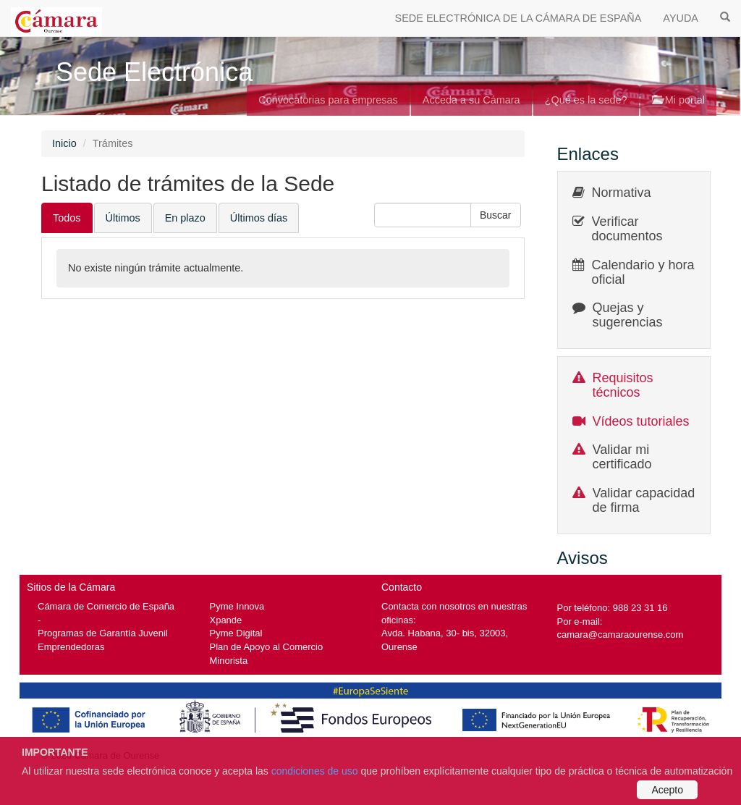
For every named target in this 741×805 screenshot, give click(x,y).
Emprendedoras (71, 646)
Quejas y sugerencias (628, 314)
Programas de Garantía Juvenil (103, 633)
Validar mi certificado (622, 456)
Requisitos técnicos (623, 385)
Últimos (123, 218)
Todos (67, 218)
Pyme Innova (237, 606)
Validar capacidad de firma (644, 500)
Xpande (226, 620)
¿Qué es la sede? (586, 100)
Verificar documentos (627, 228)
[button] (495, 215)
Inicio (64, 143)
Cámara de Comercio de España (106, 606)
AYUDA (680, 18)
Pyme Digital (236, 633)
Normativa (621, 192)
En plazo (185, 218)
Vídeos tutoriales (641, 421)
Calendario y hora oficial (643, 272)
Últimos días (258, 218)
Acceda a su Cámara (471, 100)
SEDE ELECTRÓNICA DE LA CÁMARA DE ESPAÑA (518, 18)
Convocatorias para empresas (328, 100)
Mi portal (678, 100)
